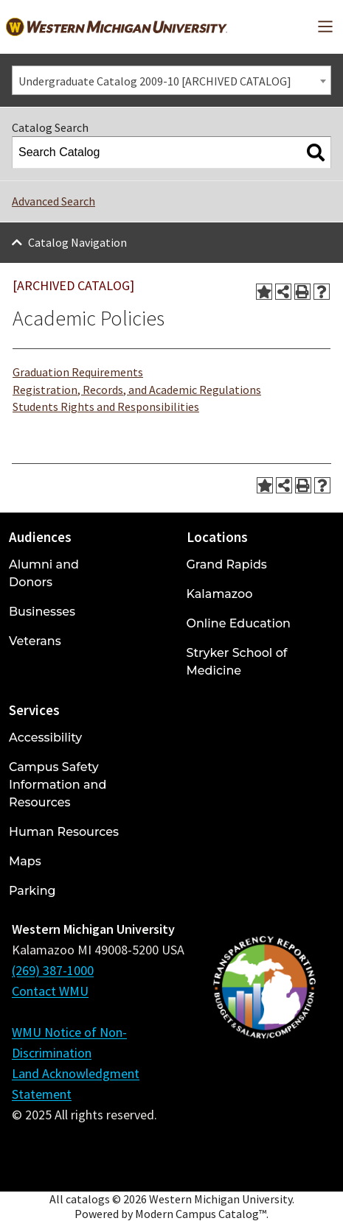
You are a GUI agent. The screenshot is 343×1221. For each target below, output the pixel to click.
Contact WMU (50, 990)
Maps (25, 861)
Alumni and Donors (44, 573)
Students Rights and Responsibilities (106, 406)
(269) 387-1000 (53, 970)
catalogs (88, 1199)
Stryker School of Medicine (237, 662)
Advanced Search (53, 201)
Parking (32, 891)
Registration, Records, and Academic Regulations (137, 389)
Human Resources (64, 832)
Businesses (42, 612)
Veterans (35, 641)
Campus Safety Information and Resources (57, 784)
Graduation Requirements (78, 372)
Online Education (239, 623)
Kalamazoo (220, 594)
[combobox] (171, 80)
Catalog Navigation (77, 242)
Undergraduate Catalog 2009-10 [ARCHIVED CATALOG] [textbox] (154, 81)
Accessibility (45, 738)
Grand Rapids (227, 564)
